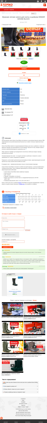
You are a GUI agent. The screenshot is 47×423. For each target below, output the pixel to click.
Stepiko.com (22, 184)
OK (29, 80)
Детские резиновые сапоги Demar (23, 412)
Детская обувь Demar (23, 410)
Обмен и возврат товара (23, 406)
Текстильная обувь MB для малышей (23, 415)
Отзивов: (31, 58)
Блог (23, 400)
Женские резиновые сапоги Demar (23, 413)
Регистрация (45, 1)
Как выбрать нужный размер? (11, 207)
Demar (33, 13)
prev (3, 287)
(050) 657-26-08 (22, 129)
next (44, 287)
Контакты (23, 401)
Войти (41, 1)
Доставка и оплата (23, 403)
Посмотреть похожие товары (25, 83)
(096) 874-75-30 (22, 126)
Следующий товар (40, 24)
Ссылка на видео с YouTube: (9, 239)
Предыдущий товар (6, 24)
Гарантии (23, 405)
